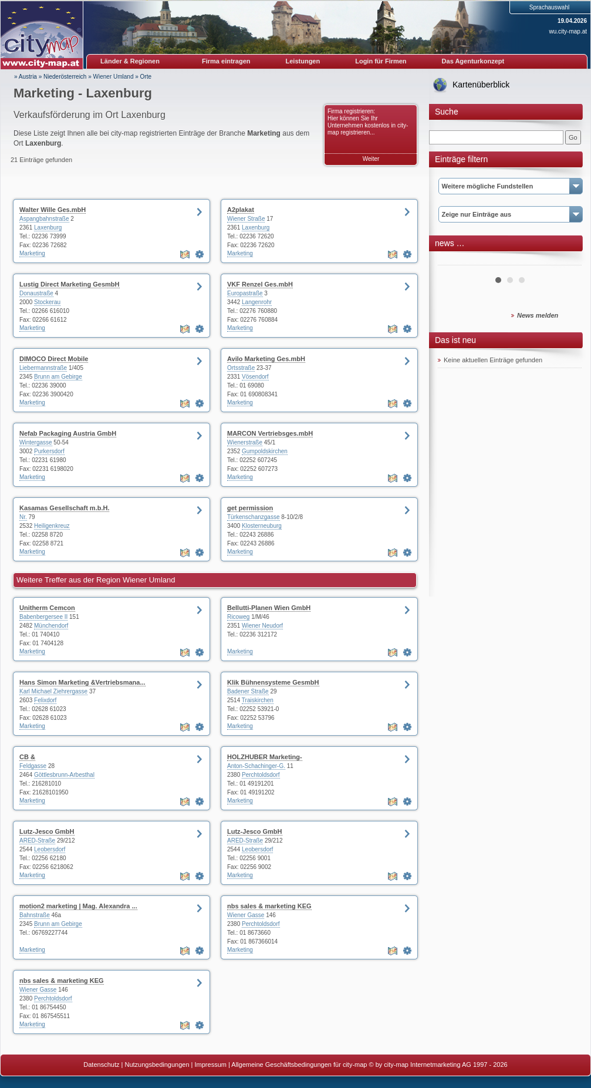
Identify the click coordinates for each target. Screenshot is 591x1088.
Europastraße (245, 293)
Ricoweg (238, 617)
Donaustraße (36, 293)
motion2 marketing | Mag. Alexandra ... (78, 906)
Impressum (211, 1064)
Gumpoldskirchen (265, 451)
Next (566, 260)
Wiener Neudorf (262, 625)
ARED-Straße (37, 840)
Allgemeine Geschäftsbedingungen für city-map (299, 1064)
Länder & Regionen (130, 61)
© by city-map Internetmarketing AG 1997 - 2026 (438, 1064)
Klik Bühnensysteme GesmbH (273, 682)
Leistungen (303, 61)
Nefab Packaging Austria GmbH (67, 433)
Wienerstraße (244, 442)
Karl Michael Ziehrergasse (53, 691)
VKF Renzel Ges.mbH (260, 284)
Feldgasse (32, 766)
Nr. (23, 517)
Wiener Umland (113, 76)
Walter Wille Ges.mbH (52, 209)
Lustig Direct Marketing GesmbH (69, 284)
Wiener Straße (246, 218)
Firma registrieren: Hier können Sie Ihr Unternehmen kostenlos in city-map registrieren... (367, 122)
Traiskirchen (257, 700)
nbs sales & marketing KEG (269, 906)
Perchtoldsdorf (260, 775)
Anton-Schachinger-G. (256, 766)
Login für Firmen (380, 61)
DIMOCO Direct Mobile (53, 358)
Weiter (371, 159)
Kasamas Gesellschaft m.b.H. (64, 507)
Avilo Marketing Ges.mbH (266, 358)
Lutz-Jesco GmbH (47, 831)
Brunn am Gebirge (58, 376)
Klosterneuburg (262, 526)
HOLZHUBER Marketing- (264, 756)
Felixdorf (45, 700)
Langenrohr (257, 302)
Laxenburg (48, 227)
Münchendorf (51, 625)
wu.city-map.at (568, 31)
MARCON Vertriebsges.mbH (270, 433)
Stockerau (47, 302)
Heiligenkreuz (52, 526)
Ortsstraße (241, 368)
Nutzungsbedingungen (156, 1064)
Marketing (32, 253)
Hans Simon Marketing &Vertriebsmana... (82, 682)
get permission (250, 507)
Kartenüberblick (480, 84)
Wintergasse (35, 442)
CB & (27, 756)
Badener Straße (248, 691)
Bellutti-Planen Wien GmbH (268, 607)
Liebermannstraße (43, 368)
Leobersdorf (49, 849)
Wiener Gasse (245, 915)
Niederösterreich (64, 76)
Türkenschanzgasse (253, 517)
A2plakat (240, 209)
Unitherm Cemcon (47, 607)
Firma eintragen (226, 61)
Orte (145, 76)
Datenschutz (101, 1064)
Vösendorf (255, 376)
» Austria (25, 76)
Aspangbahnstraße (44, 218)
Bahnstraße (34, 915)
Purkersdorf (49, 451)
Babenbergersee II (43, 617)
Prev (453, 260)
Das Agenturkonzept (473, 61)
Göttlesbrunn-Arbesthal (64, 775)
